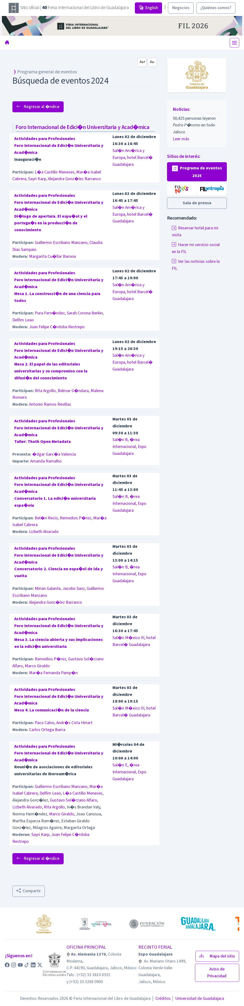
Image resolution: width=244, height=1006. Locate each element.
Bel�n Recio (46, 518)
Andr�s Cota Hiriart (74, 723)
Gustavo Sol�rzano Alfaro (73, 800)
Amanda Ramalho (46, 461)
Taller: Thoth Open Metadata (42, 442)
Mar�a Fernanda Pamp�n (53, 673)
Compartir (28, 891)
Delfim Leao (23, 320)
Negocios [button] (180, 8)
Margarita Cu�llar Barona (52, 256)
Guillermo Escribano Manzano (61, 243)
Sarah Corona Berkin (85, 313)
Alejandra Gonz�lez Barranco (74, 179)
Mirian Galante (48, 589)
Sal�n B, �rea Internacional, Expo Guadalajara (129, 447)
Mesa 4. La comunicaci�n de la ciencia (51, 710)
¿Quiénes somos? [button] (215, 8)
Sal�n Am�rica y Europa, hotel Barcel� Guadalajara (132, 157)
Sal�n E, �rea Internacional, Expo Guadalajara (129, 772)
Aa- (152, 62)
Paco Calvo (44, 723)
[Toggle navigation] (234, 43)
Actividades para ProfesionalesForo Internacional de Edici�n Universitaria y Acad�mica (58, 146)
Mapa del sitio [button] (217, 956)
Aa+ (142, 62)
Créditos (161, 998)
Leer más (181, 139)
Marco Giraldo (37, 666)
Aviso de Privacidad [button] (217, 972)
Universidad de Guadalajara (198, 998)
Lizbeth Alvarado (44, 532)
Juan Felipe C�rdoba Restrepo (57, 327)
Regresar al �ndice (38, 107)
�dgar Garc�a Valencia (54, 454)
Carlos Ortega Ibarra (47, 730)
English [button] (148, 8)
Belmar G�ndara (73, 391)
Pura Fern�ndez (50, 313)
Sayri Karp (37, 179)
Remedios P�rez (75, 518)
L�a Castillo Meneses (54, 172)
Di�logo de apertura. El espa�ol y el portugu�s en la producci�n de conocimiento (50, 223)
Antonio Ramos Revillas (50, 404)
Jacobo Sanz (73, 589)
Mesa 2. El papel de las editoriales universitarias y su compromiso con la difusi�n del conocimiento (50, 371)
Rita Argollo (45, 391)
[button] (197, 172)
